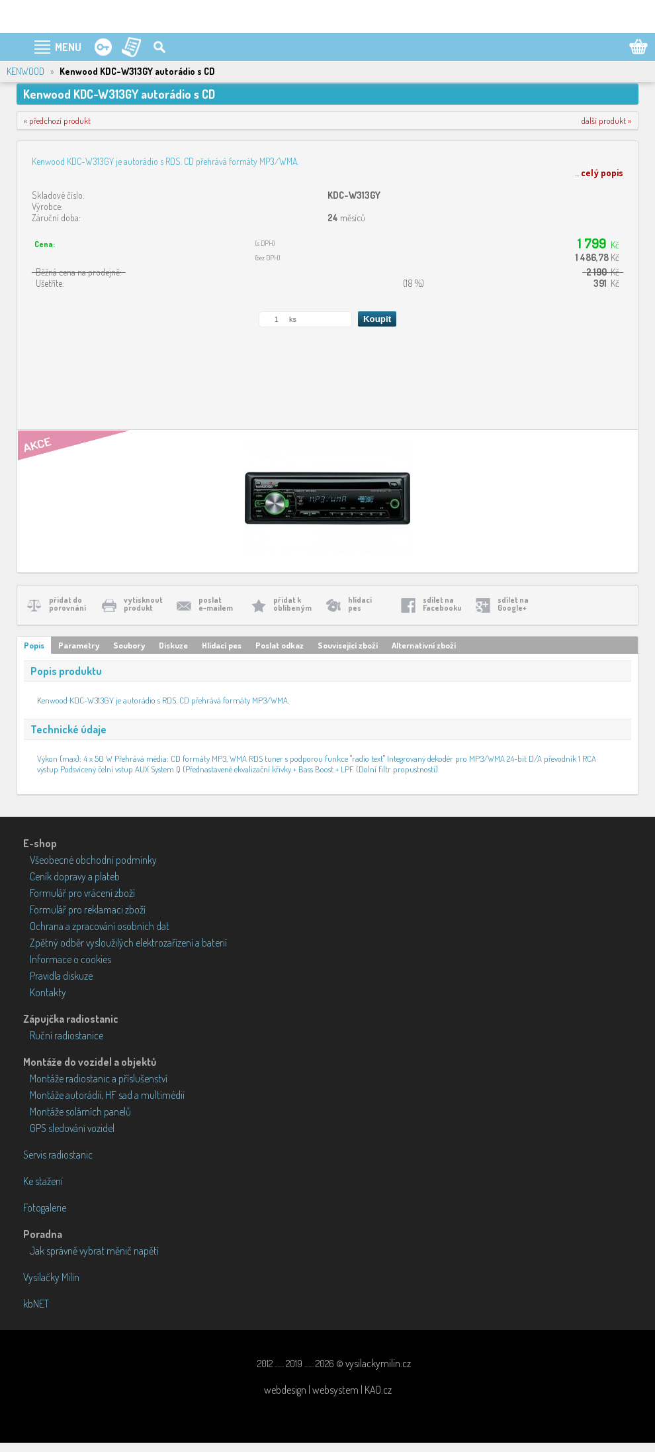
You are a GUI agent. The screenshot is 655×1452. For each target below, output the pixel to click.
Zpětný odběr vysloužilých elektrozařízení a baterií (128, 942)
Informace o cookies (70, 959)
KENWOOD (25, 71)
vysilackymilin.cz (378, 1363)
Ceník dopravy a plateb (75, 876)
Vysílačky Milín (51, 1277)
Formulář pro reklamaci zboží (88, 909)
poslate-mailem (215, 604)
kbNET (36, 1303)
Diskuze (173, 645)
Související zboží (348, 645)
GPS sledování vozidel (72, 1128)
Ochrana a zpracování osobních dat (99, 926)
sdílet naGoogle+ (513, 604)
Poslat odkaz (279, 645)
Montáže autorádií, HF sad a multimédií (107, 1095)
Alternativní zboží (424, 645)
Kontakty (48, 992)
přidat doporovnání (67, 604)
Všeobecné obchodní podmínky (93, 859)
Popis (34, 645)
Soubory (129, 645)
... (599, 172)
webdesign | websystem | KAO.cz (328, 1389)
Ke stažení (43, 1181)
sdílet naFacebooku (442, 604)
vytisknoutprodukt (143, 604)
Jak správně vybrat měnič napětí (94, 1250)
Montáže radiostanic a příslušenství (98, 1078)
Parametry (78, 645)
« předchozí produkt (57, 120)
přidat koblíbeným (292, 604)
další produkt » (606, 120)
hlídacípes (360, 604)
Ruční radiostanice (66, 1035)
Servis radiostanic (58, 1154)
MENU (68, 47)
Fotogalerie (44, 1207)
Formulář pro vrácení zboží (82, 893)
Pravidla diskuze (61, 975)
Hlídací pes (221, 645)
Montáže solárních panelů (80, 1111)
